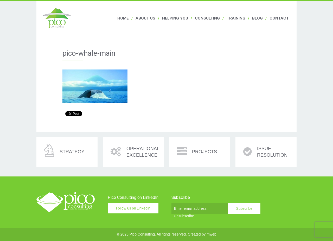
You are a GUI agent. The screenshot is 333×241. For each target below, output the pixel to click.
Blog (257, 18)
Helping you (175, 18)
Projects (204, 151)
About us (145, 18)
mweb (211, 234)
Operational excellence (142, 152)
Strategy (72, 151)
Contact (279, 18)
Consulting (207, 18)
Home (123, 18)
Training (236, 18)
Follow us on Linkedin (133, 208)
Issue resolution (272, 152)
